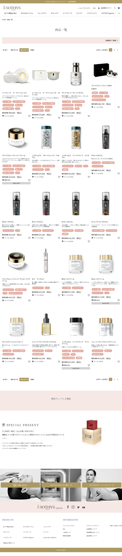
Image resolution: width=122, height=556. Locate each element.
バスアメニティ (92, 13)
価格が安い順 (14, 50)
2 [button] (114, 50)
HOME (4, 19)
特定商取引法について (93, 542)
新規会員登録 (67, 546)
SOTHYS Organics (108, 13)
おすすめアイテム (27, 13)
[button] (118, 50)
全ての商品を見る (10, 13)
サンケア (79, 13)
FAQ (94, 8)
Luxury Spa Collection (48, 541)
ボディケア (54, 13)
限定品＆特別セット (8, 543)
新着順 (32, 50)
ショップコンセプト (84, 8)
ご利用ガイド (67, 542)
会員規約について (91, 539)
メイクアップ (67, 13)
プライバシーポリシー (93, 536)
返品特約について (91, 546)
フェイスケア (42, 13)
